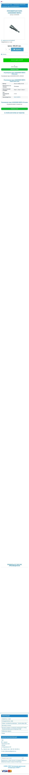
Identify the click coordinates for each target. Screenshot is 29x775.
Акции (3, 733)
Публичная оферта (6, 731)
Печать (4, 54)
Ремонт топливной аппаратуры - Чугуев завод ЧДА (14, 723)
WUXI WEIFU (17, 97)
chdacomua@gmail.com (10, 751)
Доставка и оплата (6, 725)
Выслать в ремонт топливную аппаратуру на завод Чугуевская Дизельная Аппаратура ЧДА (14, 728)
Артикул (11, 14)
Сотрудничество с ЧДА (7, 721)
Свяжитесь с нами (6, 718)
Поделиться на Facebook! (8, 40)
